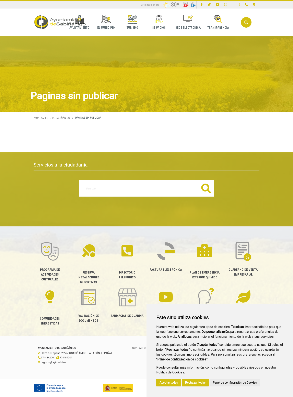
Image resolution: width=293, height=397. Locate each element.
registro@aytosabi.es (52, 362)
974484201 (64, 357)
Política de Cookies (170, 372)
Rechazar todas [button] (195, 382)
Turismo (132, 22)
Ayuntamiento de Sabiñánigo (52, 118)
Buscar (246, 22)
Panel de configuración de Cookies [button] (235, 382)
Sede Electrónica (188, 22)
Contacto (139, 347)
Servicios (159, 22)
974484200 (46, 357)
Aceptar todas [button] (169, 382)
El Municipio (106, 22)
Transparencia (218, 22)
